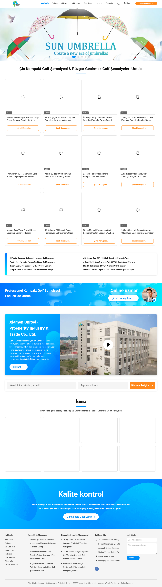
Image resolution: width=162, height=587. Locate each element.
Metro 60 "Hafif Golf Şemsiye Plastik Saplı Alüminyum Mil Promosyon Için (58, 177)
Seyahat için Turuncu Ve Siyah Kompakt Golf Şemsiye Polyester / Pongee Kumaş (43, 543)
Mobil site (9, 561)
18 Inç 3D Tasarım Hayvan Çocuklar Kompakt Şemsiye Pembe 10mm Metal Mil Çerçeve (137, 120)
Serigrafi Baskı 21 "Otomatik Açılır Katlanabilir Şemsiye (31, 270)
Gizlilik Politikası (11, 564)
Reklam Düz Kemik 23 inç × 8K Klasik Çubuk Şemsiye (31, 267)
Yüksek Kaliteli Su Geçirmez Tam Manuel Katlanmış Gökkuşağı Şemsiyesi (109, 270)
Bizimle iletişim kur (142, 385)
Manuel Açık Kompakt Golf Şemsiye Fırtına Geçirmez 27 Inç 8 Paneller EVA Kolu (42, 555)
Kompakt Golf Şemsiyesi (37, 535)
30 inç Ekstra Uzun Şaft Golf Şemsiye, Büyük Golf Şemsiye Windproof (75, 543)
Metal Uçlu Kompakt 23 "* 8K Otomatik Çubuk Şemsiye (104, 267)
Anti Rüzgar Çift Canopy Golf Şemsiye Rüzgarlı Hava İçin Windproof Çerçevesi (134, 177)
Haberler (8, 554)
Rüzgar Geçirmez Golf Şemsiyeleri (74, 535)
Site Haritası (10, 557)
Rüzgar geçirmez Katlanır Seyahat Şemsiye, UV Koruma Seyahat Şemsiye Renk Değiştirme (60, 120)
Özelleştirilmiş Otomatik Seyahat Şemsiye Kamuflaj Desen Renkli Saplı (98, 120)
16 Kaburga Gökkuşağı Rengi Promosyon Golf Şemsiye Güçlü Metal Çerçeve (59, 233)
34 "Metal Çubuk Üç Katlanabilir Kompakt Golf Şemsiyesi (32, 259)
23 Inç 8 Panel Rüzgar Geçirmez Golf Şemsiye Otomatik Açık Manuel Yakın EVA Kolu (75, 555)
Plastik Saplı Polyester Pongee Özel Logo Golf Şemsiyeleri (33, 263)
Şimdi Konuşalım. (146, 3)
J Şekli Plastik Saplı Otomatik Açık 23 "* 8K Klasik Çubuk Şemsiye (109, 263)
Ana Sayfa (9, 540)
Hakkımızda (9, 550)
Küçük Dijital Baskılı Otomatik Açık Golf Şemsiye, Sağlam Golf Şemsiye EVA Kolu (42, 567)
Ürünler (8, 543)
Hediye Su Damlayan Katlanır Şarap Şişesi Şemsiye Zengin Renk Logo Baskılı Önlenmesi (22, 120)
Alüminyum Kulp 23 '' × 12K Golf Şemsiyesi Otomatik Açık (105, 259)
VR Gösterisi (10, 547)
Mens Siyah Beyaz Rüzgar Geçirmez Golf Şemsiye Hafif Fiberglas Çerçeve (74, 567)
